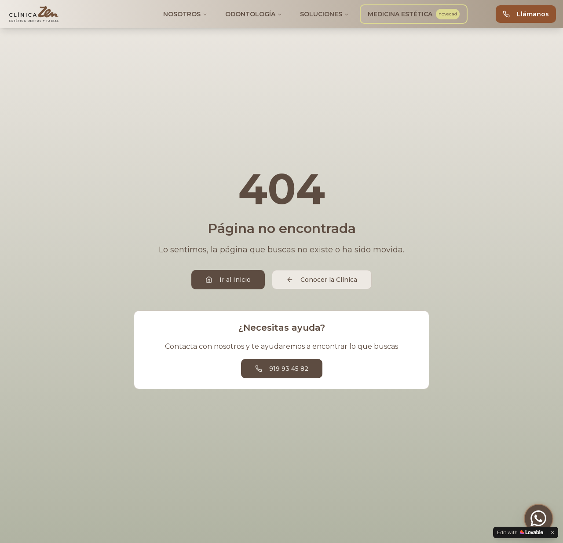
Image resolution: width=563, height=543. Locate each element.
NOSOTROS (185, 14)
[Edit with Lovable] (520, 532)
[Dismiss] (552, 532)
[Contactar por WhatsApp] (538, 518)
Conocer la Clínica (321, 280)
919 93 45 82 (281, 369)
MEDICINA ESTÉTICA (415, 14)
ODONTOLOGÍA (253, 14)
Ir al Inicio (228, 280)
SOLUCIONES (324, 14)
